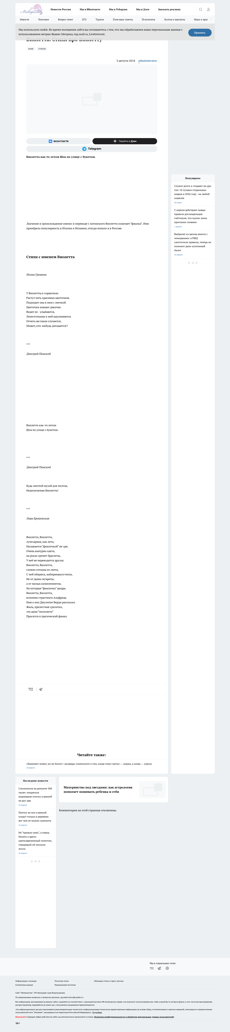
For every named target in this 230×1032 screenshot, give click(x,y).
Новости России (61, 9)
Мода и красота (203, 19)
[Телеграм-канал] (91, 149)
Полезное (43, 19)
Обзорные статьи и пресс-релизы (108, 981)
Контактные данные (24, 985)
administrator (147, 60)
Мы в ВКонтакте (90, 9)
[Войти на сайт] (208, 9)
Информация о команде (25, 981)
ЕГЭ (84, 19)
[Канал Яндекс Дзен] (124, 141)
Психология (148, 19)
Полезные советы (123, 19)
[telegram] (42, 689)
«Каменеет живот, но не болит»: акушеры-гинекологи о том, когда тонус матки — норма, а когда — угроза (91, 766)
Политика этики (62, 981)
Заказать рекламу (169, 9)
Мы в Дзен (142, 9)
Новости (24, 19)
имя (30, 48)
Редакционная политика (65, 985)
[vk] (31, 689)
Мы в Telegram (118, 9)
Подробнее (97, 1012)
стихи (42, 48)
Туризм (100, 19)
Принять (199, 32)
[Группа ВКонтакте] (58, 141)
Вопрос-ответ (65, 19)
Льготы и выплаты (174, 19)
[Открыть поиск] (201, 9)
